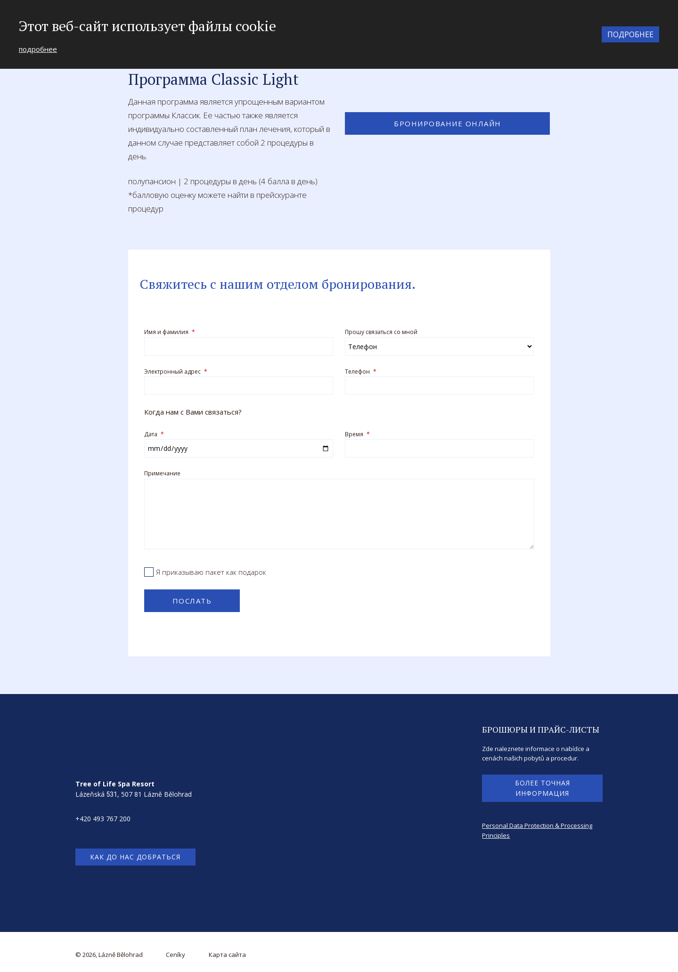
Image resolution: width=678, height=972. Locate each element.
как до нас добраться (135, 855)
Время (357, 433)
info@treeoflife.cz (102, 827)
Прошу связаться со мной (381, 332)
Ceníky (175, 953)
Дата (154, 433)
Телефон (360, 371)
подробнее (38, 49)
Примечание (162, 472)
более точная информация (542, 786)
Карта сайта (227, 953)
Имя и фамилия (169, 332)
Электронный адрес (175, 371)
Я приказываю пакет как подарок (211, 570)
